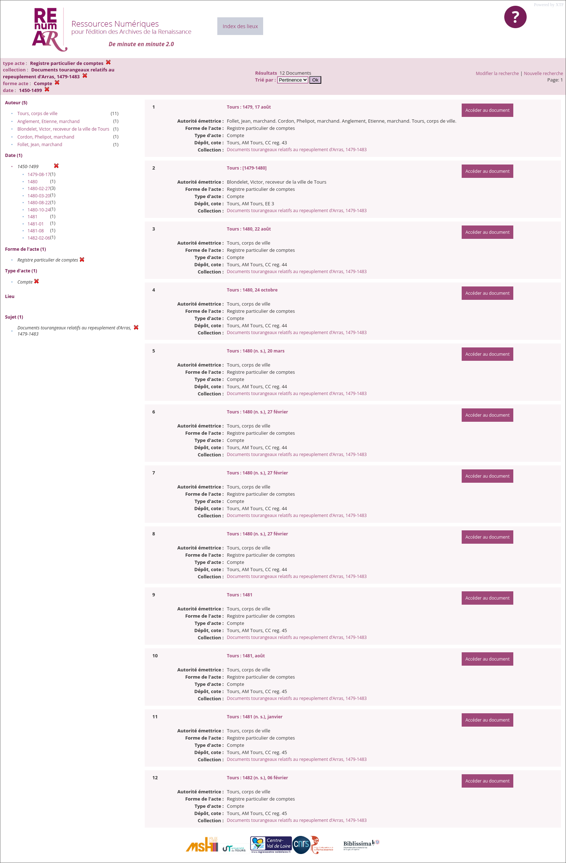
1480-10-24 (38, 210)
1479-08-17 (38, 174)
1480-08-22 (38, 203)
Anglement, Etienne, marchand (48, 121)
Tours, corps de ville (37, 113)
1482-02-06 (38, 238)
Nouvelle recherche (543, 73)
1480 (32, 182)
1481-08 (35, 231)
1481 (32, 217)
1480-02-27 (38, 188)
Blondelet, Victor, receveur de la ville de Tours (63, 129)
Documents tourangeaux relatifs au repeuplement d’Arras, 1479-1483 (297, 149)
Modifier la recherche (497, 73)
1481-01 (35, 224)
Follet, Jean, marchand (39, 144)
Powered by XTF (549, 4)
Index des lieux (240, 26)
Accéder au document (487, 110)
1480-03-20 (38, 196)
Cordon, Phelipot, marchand (45, 137)
